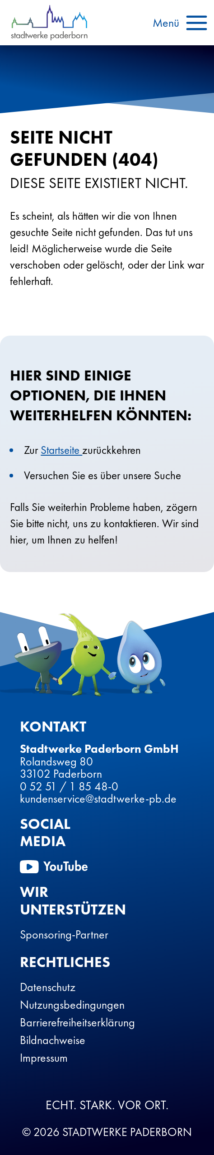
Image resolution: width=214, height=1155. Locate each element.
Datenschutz (47, 987)
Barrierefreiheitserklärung (77, 1022)
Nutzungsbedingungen (72, 1004)
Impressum (44, 1057)
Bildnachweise (52, 1040)
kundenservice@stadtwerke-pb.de (98, 798)
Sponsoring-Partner (64, 934)
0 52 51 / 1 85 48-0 (69, 786)
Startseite (61, 450)
